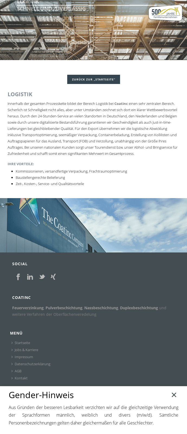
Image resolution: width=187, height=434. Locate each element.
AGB (16, 371)
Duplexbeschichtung (139, 307)
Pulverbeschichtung (64, 307)
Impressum (22, 356)
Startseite (20, 342)
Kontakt (19, 378)
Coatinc (121, 103)
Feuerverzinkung (28, 307)
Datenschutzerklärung (30, 363)
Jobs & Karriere (24, 349)
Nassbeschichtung (101, 307)
